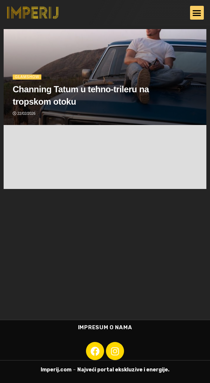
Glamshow (27, 77)
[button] (197, 13)
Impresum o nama (105, 327)
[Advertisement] (105, 258)
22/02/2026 (24, 114)
